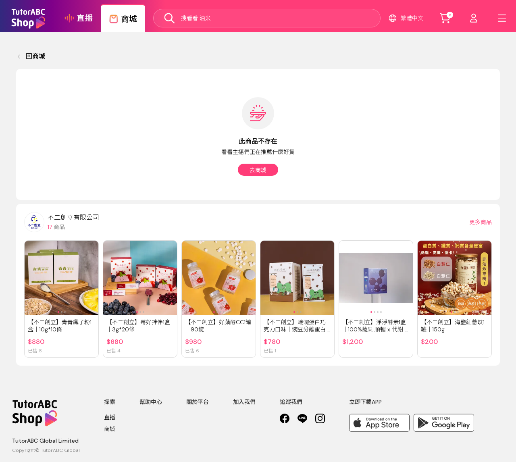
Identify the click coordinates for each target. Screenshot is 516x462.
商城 (109, 429)
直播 (109, 417)
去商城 (258, 170)
